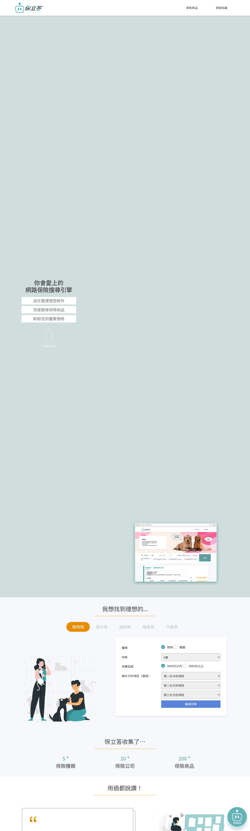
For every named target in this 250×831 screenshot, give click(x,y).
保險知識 (221, 8)
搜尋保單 (191, 704)
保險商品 (192, 8)
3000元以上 (196, 666)
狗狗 (170, 647)
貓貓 (182, 647)
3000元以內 (174, 666)
